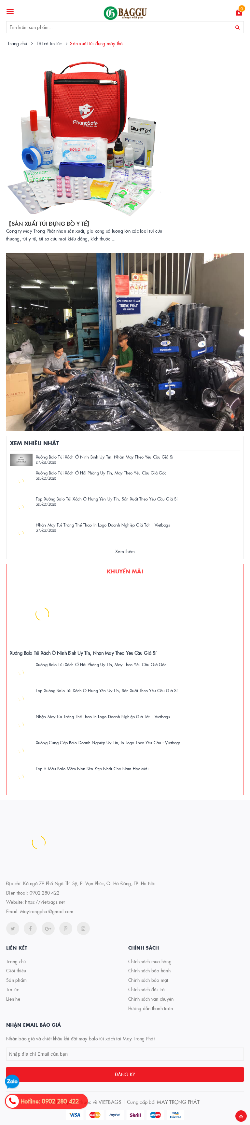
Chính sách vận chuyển (151, 998)
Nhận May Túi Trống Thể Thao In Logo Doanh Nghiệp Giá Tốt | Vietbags (103, 525)
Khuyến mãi (125, 571)
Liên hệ (13, 998)
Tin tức (12, 989)
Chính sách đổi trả (146, 989)
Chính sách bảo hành (149, 970)
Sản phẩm (16, 980)
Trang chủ (16, 961)
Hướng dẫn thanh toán (150, 1008)
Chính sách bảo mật (148, 980)
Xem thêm (125, 551)
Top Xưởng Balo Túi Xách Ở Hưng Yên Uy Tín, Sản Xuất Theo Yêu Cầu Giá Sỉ (106, 498)
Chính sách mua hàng (150, 961)
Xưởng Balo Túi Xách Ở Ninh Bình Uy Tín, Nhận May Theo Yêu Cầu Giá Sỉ (104, 457)
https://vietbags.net (44, 902)
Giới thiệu (16, 970)
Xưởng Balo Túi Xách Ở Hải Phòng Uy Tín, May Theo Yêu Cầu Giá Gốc (101, 472)
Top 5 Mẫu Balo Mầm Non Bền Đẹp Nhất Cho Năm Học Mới (92, 768)
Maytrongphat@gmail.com (47, 911)
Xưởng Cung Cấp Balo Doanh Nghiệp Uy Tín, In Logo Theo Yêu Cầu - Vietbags (108, 742)
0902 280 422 (44, 892)
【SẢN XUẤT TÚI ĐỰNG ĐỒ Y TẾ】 (49, 223)
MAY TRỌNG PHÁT (178, 1101)
